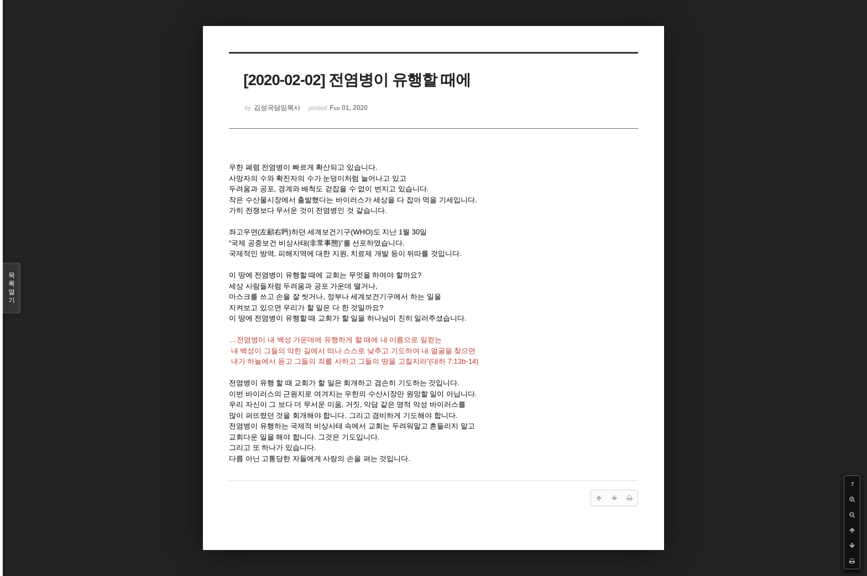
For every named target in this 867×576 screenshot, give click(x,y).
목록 (11, 288)
